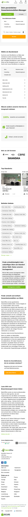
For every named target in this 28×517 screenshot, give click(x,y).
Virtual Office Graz (6, 240)
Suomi (3, 484)
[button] (19, 175)
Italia (15, 479)
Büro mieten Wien (6, 207)
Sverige (3, 479)
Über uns (3, 467)
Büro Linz (16, 240)
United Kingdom (5, 496)
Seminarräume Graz (7, 233)
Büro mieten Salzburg (7, 218)
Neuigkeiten (18, 470)
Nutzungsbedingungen (6, 508)
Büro (4, 69)
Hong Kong (17, 489)
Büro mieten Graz (17, 237)
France (16, 477)
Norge (2, 482)
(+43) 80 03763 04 (5, 458)
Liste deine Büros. (13, 373)
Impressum (17, 467)
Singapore (16, 491)
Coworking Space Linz (20, 244)
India (15, 494)
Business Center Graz (20, 233)
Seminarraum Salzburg (20, 225)
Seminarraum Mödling (7, 252)
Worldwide (17, 496)
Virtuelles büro (6, 75)
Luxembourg (4, 494)
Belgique (3, 491)
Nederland (4, 489)
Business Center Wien (20, 214)
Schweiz (16, 482)
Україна (16, 484)
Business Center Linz (7, 244)
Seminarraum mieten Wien (8, 210)
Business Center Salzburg (8, 222)
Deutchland (4, 486)
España (3, 498)
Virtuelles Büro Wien (7, 214)
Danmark (3, 477)
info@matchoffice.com (6, 457)
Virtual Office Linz (18, 248)
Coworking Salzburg (6, 225)
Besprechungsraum (19, 72)
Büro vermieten (5, 472)
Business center (18, 69)
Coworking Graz (6, 237)
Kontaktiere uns (5, 470)
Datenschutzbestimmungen (13, 506)
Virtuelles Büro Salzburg (7, 229)
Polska (16, 486)
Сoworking (5, 72)
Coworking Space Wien (19, 207)
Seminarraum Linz (6, 248)
